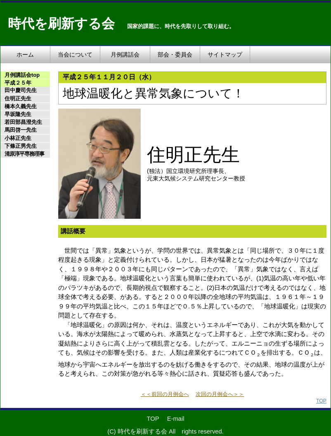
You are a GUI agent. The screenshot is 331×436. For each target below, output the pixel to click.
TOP (321, 401)
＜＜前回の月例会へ (165, 394)
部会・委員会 (175, 54)
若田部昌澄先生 (23, 122)
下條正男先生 (21, 146)
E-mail (175, 418)
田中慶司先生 (21, 90)
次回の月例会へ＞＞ (220, 394)
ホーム (25, 54)
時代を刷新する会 (61, 23)
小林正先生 (18, 138)
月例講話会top (22, 75)
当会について (75, 54)
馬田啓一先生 (21, 130)
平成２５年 (18, 83)
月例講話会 (125, 54)
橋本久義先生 (21, 106)
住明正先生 (18, 98)
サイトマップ (225, 54)
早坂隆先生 (18, 114)
